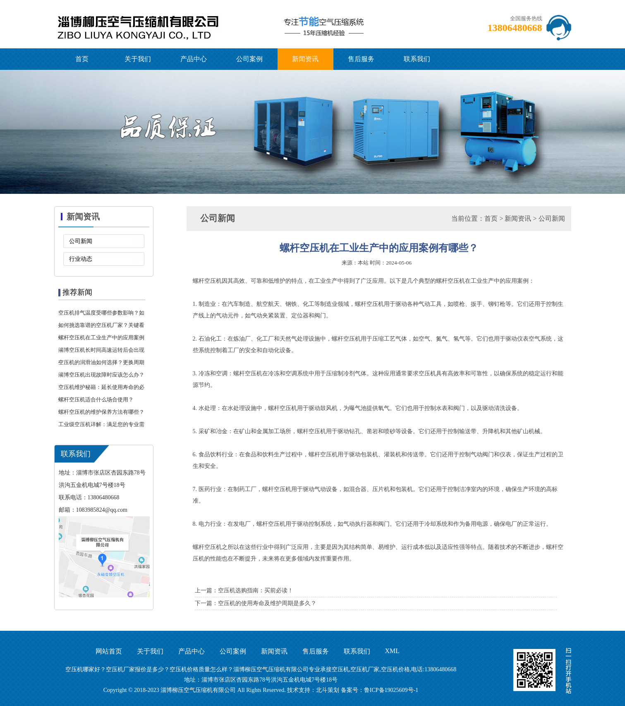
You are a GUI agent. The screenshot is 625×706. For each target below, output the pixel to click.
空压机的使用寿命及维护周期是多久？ (267, 603)
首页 (82, 58)
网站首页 (109, 651)
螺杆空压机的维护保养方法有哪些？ (101, 412)
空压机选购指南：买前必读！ (255, 590)
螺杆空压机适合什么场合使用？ (96, 399)
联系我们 (417, 58)
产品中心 (193, 58)
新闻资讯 (305, 58)
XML (392, 650)
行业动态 (80, 259)
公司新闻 (80, 241)
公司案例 (249, 58)
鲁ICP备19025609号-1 (391, 690)
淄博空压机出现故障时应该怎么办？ (101, 375)
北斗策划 (327, 690)
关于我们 (138, 58)
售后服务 (361, 58)
